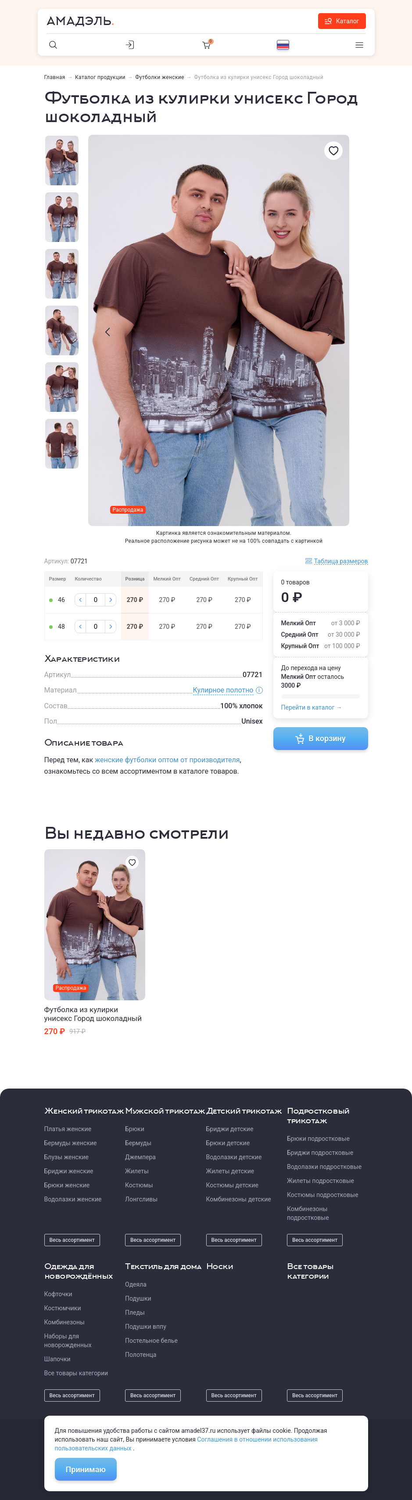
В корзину (320, 738)
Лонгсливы (141, 1199)
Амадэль (79, 21)
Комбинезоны (64, 1322)
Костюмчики (62, 1308)
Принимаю (86, 1469)
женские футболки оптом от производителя (167, 760)
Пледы (135, 1312)
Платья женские (68, 1128)
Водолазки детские (234, 1157)
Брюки (134, 1128)
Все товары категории (76, 1373)
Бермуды (138, 1143)
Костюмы (139, 1185)
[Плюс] (110, 599)
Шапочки (57, 1359)
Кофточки (58, 1294)
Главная (54, 77)
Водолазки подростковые (324, 1166)
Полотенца (140, 1354)
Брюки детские (228, 1143)
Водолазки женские (73, 1199)
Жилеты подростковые (320, 1180)
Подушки (138, 1298)
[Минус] (80, 599)
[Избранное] (333, 150)
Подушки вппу (145, 1326)
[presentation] (107, 332)
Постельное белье (151, 1340)
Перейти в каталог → (311, 707)
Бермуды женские (70, 1143)
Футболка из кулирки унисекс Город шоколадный (93, 1014)
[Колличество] (95, 599)
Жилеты (137, 1171)
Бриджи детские (230, 1128)
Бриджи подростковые (320, 1152)
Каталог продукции (100, 77)
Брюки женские (67, 1185)
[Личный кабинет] (129, 44)
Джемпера (140, 1157)
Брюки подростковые (318, 1138)
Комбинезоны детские (238, 1199)
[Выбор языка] (283, 45)
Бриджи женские (68, 1171)
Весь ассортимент (72, 1240)
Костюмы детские (232, 1185)
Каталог (342, 21)
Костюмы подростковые (322, 1194)
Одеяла (136, 1284)
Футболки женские (159, 77)
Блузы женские (66, 1157)
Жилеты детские (230, 1171)
